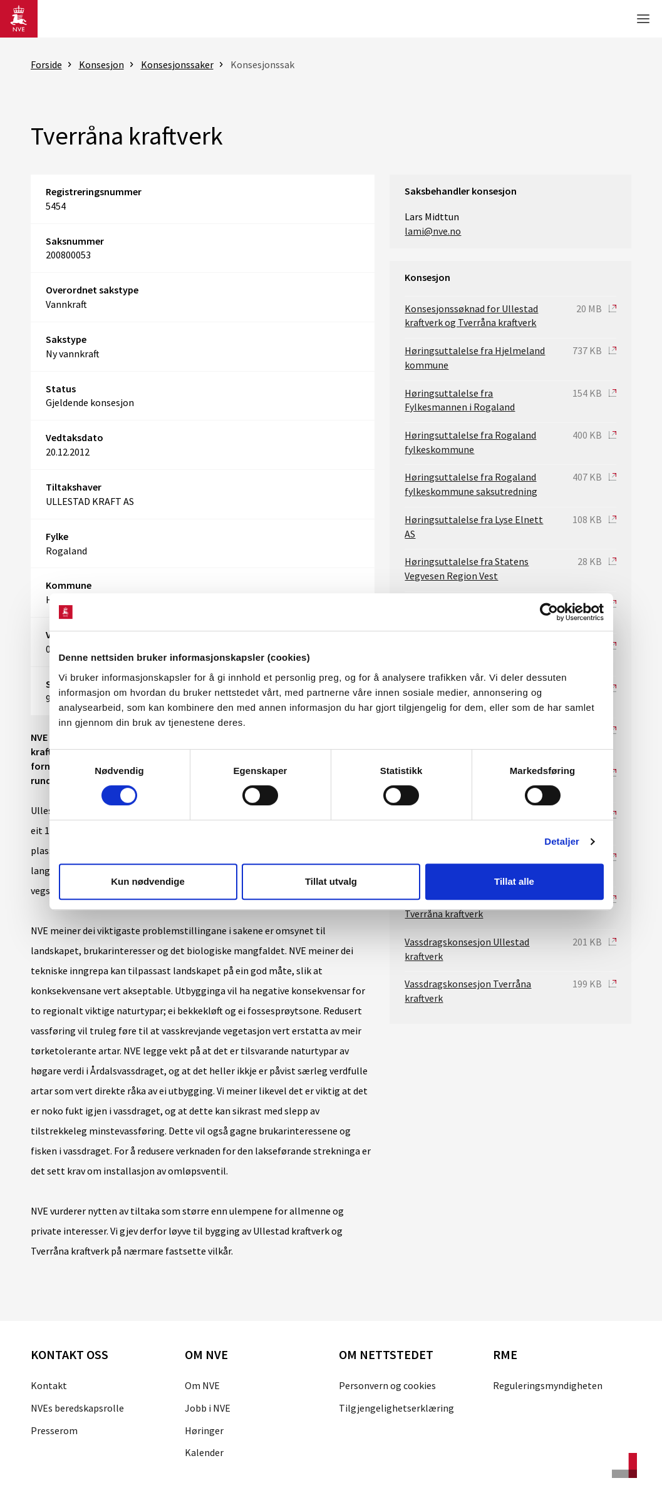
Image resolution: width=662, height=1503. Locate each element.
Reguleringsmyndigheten (548, 1385)
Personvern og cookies (387, 1385)
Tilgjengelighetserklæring (396, 1408)
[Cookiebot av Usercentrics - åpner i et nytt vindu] (549, 612)
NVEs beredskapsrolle (77, 1408)
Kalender (204, 1452)
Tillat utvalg (331, 881)
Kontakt (49, 1385)
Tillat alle (514, 881)
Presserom (54, 1430)
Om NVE (202, 1385)
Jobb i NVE (207, 1408)
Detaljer (561, 841)
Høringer (204, 1430)
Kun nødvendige (148, 881)
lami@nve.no (433, 231)
